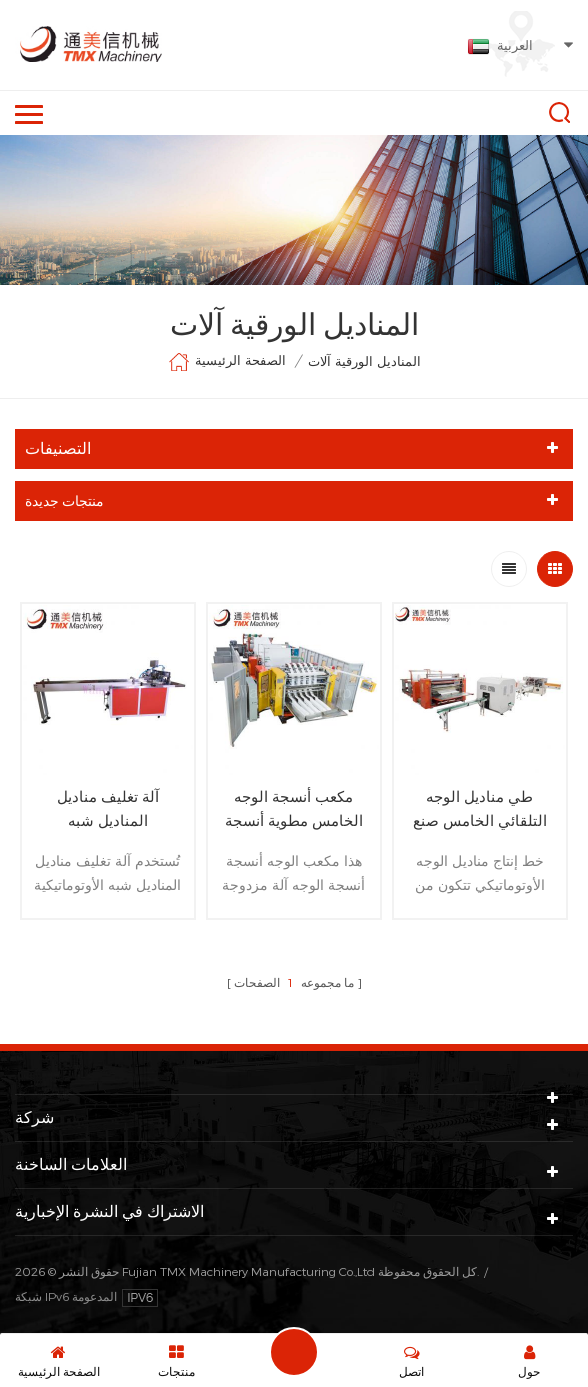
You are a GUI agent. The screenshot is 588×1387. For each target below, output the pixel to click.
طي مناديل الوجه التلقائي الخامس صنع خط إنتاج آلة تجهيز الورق (480, 810)
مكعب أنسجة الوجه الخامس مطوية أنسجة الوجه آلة (294, 810)
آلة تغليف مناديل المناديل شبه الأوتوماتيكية (108, 810)
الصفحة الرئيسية (227, 362)
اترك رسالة (294, 1352)
